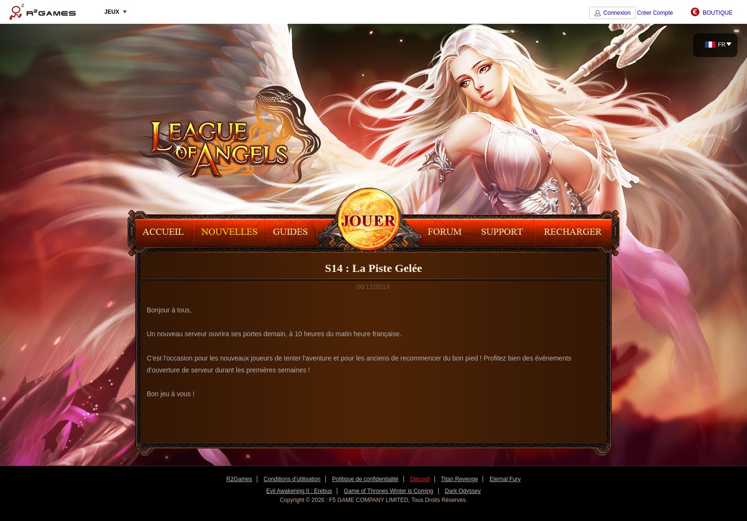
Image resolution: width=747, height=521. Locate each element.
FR (715, 44)
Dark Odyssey (463, 491)
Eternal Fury (505, 479)
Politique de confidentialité (365, 479)
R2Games (43, 12)
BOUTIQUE (718, 13)
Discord (420, 479)
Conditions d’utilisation (291, 479)
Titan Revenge (459, 479)
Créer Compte (655, 13)
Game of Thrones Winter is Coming (389, 491)
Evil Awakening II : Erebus (299, 491)
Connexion (616, 13)
